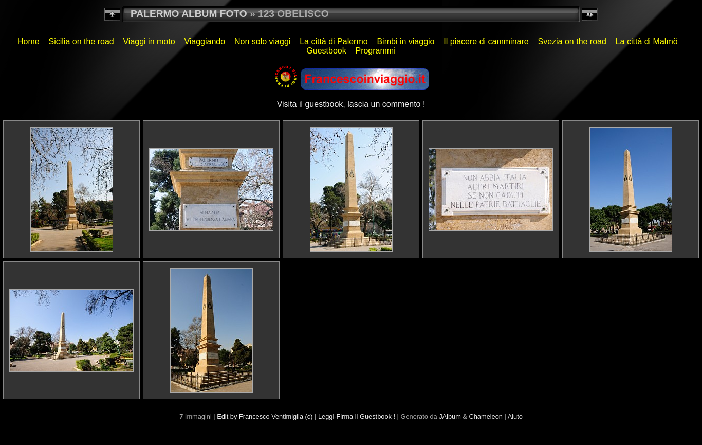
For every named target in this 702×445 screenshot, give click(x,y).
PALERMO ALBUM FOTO (189, 13)
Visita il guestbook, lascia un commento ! (351, 104)
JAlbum (450, 416)
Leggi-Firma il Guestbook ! (356, 416)
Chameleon (486, 416)
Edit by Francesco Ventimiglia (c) (264, 416)
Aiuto (515, 416)
